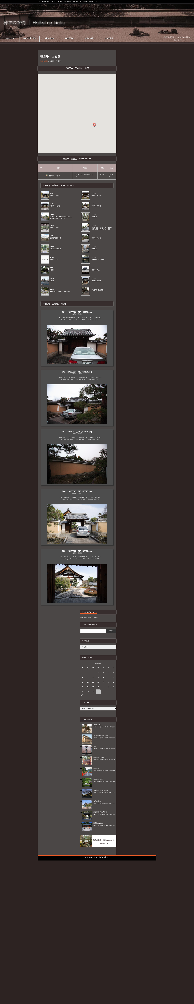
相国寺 (52, 270)
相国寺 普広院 (96, 206)
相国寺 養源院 (55, 227)
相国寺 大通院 (55, 206)
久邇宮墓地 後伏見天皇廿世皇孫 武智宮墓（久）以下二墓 (61, 217)
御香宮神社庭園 (98, 779)
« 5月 (81, 695)
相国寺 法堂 (54, 259)
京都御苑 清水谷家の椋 (100, 790)
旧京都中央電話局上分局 (100, 735)
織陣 (94, 746)
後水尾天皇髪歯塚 (55, 249)
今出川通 (94, 249)
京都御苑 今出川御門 (98, 259)
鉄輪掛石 (96, 768)
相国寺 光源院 (55, 195)
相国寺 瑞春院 (96, 281)
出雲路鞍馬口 (97, 724)
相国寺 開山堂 (96, 238)
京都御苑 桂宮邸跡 (98, 290)
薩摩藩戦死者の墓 (55, 238)
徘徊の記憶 (104, 857)
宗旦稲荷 (94, 216)
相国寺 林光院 (96, 195)
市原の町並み (97, 801)
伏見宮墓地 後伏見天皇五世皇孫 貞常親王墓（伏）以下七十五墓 (102, 228)
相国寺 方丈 (96, 270)
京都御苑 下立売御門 (100, 812)
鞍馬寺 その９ (98, 823)
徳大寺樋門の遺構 (98, 757)
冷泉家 (52, 281)
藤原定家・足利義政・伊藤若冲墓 (60, 291)
